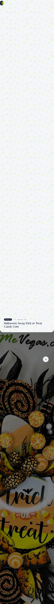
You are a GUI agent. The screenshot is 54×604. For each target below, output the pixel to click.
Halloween (8, 319)
